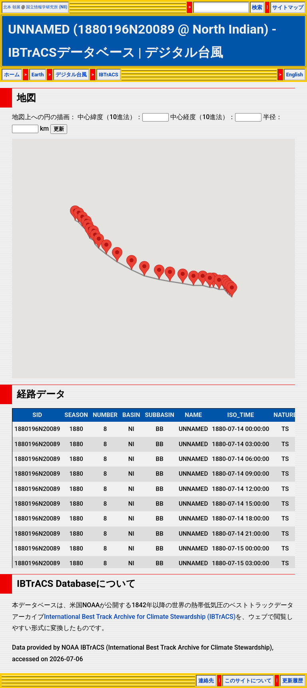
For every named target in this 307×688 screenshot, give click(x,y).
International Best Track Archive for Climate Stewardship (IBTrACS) (139, 616)
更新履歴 (292, 681)
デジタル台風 (71, 75)
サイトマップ (287, 7)
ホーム (12, 75)
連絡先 (206, 681)
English (294, 75)
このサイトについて (248, 681)
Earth (38, 75)
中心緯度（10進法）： (123, 117)
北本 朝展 (11, 7)
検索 (257, 7)
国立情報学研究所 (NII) (46, 7)
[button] (232, 289)
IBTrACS (108, 75)
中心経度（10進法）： (215, 117)
